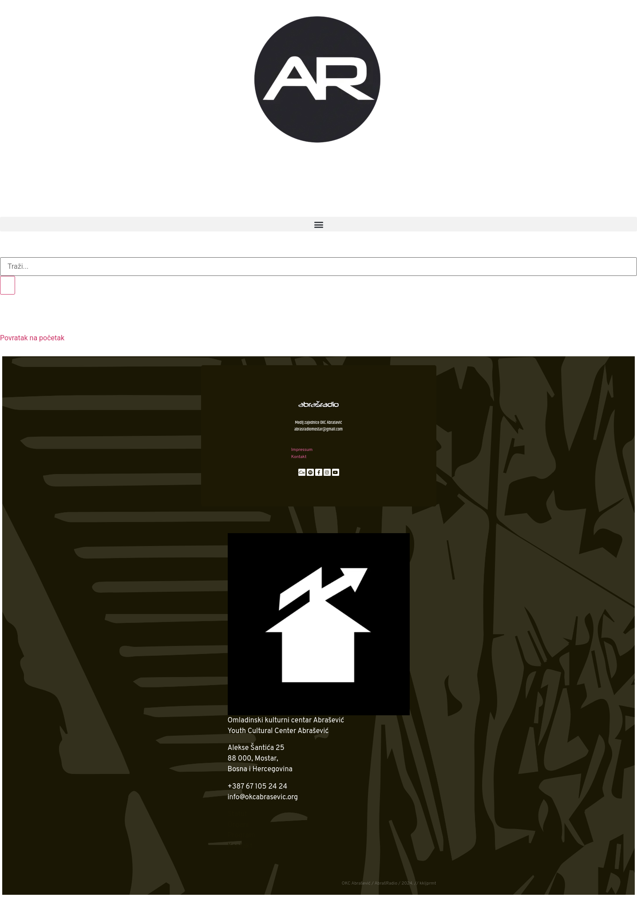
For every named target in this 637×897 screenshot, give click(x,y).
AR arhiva (70, 206)
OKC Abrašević (101, 165)
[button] (318, 224)
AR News (265, 165)
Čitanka (517, 186)
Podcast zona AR (444, 165)
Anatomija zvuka (347, 186)
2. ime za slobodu (117, 186)
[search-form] (318, 266)
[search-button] (7, 285)
